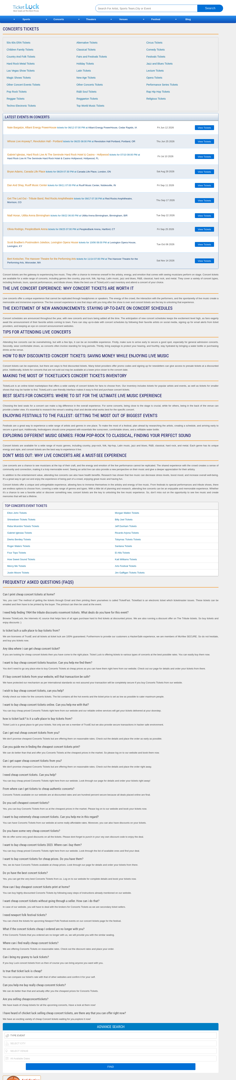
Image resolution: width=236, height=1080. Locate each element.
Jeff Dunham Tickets (126, 526)
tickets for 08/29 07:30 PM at (59, 171)
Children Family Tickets (20, 49)
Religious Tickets (156, 98)
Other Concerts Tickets (90, 84)
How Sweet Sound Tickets (21, 559)
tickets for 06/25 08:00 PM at (71, 141)
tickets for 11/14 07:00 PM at (72, 260)
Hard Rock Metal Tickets (21, 63)
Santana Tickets (123, 546)
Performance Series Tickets (162, 84)
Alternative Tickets (87, 42)
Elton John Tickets (17, 513)
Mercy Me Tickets (16, 566)
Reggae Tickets (16, 98)
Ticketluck (49, 8)
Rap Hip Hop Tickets (158, 91)
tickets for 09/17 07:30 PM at (69, 200)
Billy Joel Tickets (123, 519)
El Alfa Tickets (122, 552)
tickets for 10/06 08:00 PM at (71, 244)
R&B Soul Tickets (86, 91)
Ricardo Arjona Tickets (127, 532)
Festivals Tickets (155, 56)
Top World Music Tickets (90, 105)
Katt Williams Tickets (126, 559)
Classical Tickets (86, 49)
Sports (26, 19)
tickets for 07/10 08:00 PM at (73, 156)
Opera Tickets (154, 77)
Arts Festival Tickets (125, 566)
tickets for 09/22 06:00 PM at (67, 215)
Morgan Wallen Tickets (127, 513)
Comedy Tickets (155, 49)
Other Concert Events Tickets (23, 84)
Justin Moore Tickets (18, 572)
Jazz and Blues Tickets (159, 63)
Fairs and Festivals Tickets (92, 56)
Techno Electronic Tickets (21, 105)
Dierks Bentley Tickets (19, 539)
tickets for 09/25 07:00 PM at (61, 229)
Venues (123, 19)
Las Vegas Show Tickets (21, 70)
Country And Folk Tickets (21, 56)
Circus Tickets (154, 42)
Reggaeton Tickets (87, 98)
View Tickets (204, 127)
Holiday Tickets (85, 63)
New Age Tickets (86, 77)
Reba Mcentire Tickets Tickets (23, 526)
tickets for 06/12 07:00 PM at (72, 127)
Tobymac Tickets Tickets (128, 539)
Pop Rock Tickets (17, 91)
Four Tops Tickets (16, 552)
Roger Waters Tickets (18, 546)
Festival (155, 19)
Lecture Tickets (155, 70)
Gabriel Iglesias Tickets (19, 532)
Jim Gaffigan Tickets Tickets (130, 572)
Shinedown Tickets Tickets (21, 519)
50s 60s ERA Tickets (18, 42)
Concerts (58, 19)
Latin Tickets (84, 70)
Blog (188, 19)
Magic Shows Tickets (19, 77)
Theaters (91, 19)
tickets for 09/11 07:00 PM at (61, 185)
